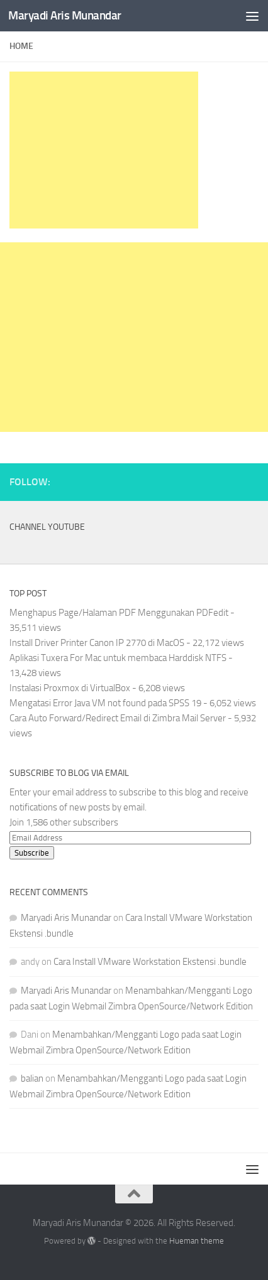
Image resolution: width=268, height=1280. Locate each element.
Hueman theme (196, 1240)
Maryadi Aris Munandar (64, 15)
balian (32, 1078)
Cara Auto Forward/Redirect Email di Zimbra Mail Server (117, 718)
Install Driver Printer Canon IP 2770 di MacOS (96, 642)
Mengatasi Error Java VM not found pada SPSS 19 (105, 703)
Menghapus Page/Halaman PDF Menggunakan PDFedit (118, 612)
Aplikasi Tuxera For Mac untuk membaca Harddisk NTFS (117, 658)
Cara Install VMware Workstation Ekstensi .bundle (150, 961)
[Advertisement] (103, 150)
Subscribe (31, 853)
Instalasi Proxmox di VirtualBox (69, 688)
